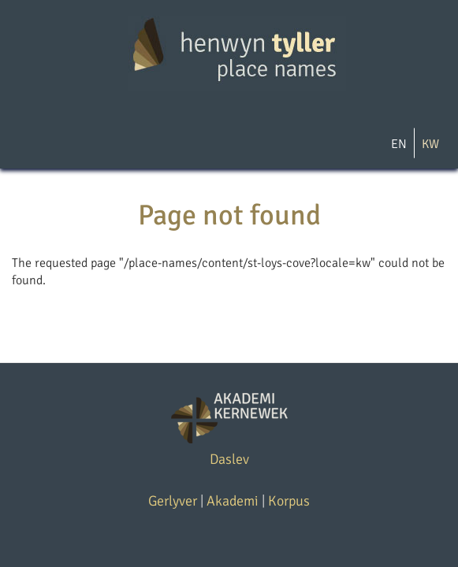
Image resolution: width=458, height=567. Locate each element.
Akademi (233, 501)
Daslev (229, 459)
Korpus (289, 501)
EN (399, 144)
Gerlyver (172, 501)
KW (430, 144)
